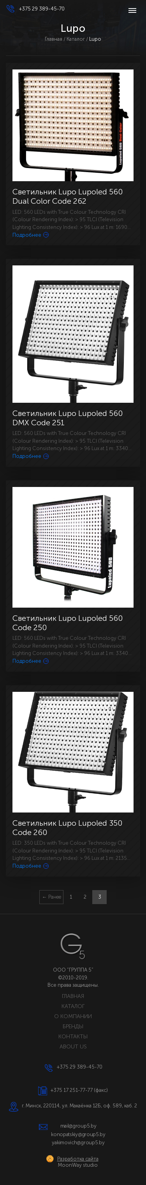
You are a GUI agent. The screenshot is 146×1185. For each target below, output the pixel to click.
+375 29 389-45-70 (42, 9)
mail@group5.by (78, 1126)
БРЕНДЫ (73, 1026)
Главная (53, 39)
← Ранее (51, 897)
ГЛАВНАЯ (73, 996)
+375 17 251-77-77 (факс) (79, 1090)
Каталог (76, 39)
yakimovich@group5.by (78, 1142)
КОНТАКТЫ (73, 1036)
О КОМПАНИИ (73, 1016)
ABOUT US (73, 1046)
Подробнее (30, 235)
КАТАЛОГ (73, 1006)
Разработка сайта (78, 1159)
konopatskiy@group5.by (78, 1134)
